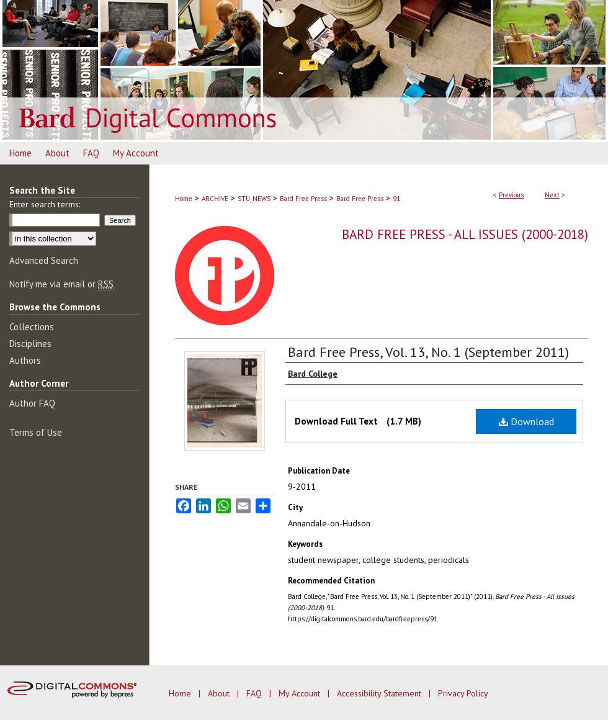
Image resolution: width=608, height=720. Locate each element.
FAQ (255, 693)
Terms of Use (35, 432)
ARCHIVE (215, 198)
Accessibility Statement (380, 693)
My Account (301, 693)
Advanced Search (43, 260)
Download (526, 421)
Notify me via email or (61, 284)
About (220, 693)
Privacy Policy (463, 693)
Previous (511, 195)
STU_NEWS (254, 198)
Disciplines (30, 343)
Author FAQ (32, 403)
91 (396, 198)
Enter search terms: (44, 204)
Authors (25, 360)
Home (183, 198)
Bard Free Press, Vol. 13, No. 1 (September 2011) (428, 352)
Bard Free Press (303, 198)
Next (552, 195)
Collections (31, 327)
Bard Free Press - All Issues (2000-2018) (465, 234)
